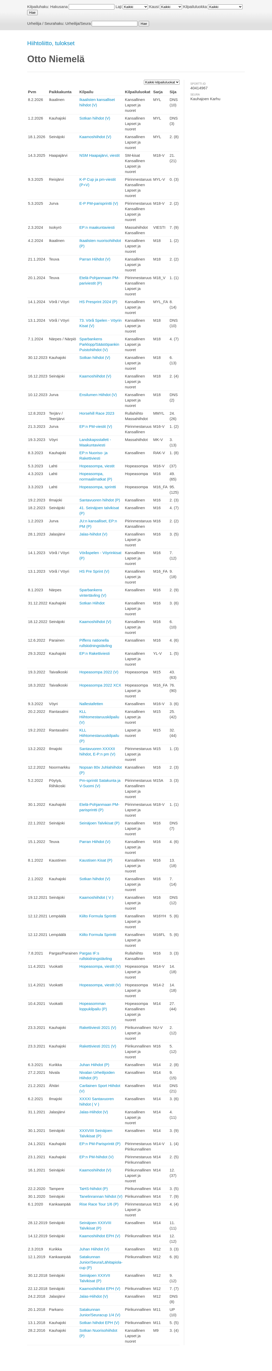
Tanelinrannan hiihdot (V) (100, 1196)
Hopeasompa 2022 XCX (100, 685)
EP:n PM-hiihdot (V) (96, 1157)
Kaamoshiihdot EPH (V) (99, 1236)
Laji (118, 6)
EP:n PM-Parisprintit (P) (99, 1143)
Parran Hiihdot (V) (94, 259)
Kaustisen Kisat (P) (95, 860)
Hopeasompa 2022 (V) (98, 672)
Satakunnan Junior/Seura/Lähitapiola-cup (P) (100, 1262)
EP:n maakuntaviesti (97, 227)
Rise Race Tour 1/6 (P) (98, 1204)
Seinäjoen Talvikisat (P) (99, 823)
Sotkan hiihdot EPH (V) (99, 1322)
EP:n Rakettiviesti (94, 653)
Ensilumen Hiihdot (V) (98, 394)
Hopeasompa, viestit (96, 466)
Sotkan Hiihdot (92, 603)
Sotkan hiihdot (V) (94, 118)
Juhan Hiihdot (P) (94, 1064)
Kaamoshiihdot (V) (95, 137)
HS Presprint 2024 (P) (98, 302)
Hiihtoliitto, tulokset (50, 43)
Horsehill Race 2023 (96, 413)
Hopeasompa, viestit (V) (100, 966)
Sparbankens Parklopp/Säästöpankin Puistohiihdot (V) (99, 344)
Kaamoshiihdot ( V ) (96, 897)
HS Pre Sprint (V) (94, 571)
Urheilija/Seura (78, 23)
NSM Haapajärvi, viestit (99, 155)
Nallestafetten (91, 704)
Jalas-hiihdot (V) (93, 534)
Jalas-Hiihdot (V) (93, 1112)
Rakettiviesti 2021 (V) (97, 1027)
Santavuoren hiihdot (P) (99, 500)
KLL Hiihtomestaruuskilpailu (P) (99, 735)
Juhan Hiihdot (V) (94, 1249)
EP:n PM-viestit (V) (95, 426)
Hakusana (59, 6)
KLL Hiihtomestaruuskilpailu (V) (99, 716)
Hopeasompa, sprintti (97, 487)
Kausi (154, 6)
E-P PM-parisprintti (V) (98, 203)
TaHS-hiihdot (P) (93, 1188)
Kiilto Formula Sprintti (97, 916)
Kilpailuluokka (195, 6)
